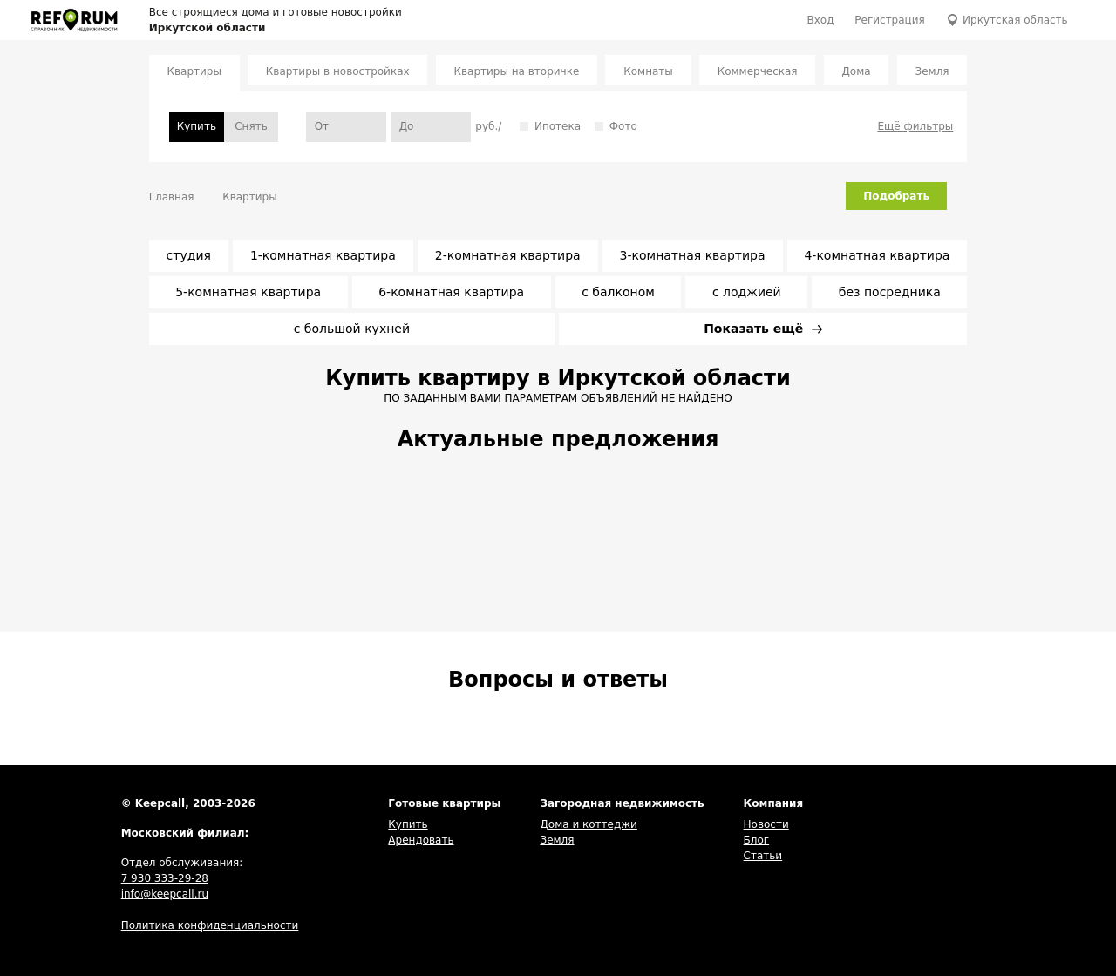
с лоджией (746, 292)
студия (189, 255)
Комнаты (648, 71)
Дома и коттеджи (588, 824)
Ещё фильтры (915, 126)
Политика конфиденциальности (210, 925)
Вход (820, 20)
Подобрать (896, 196)
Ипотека (550, 126)
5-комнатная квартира (248, 292)
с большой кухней (352, 329)
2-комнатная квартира (508, 255)
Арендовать (420, 840)
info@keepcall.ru (164, 894)
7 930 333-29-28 (164, 878)
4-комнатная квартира (876, 255)
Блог (757, 840)
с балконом (618, 292)
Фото (616, 126)
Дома (855, 71)
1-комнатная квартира (323, 255)
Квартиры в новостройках (338, 71)
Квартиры (194, 71)
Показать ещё (763, 329)
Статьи (763, 856)
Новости (766, 824)
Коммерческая (758, 71)
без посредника (890, 292)
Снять (251, 126)
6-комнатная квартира (451, 292)
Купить (407, 824)
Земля (932, 71)
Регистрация (889, 20)
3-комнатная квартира (693, 255)
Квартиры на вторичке (517, 71)
